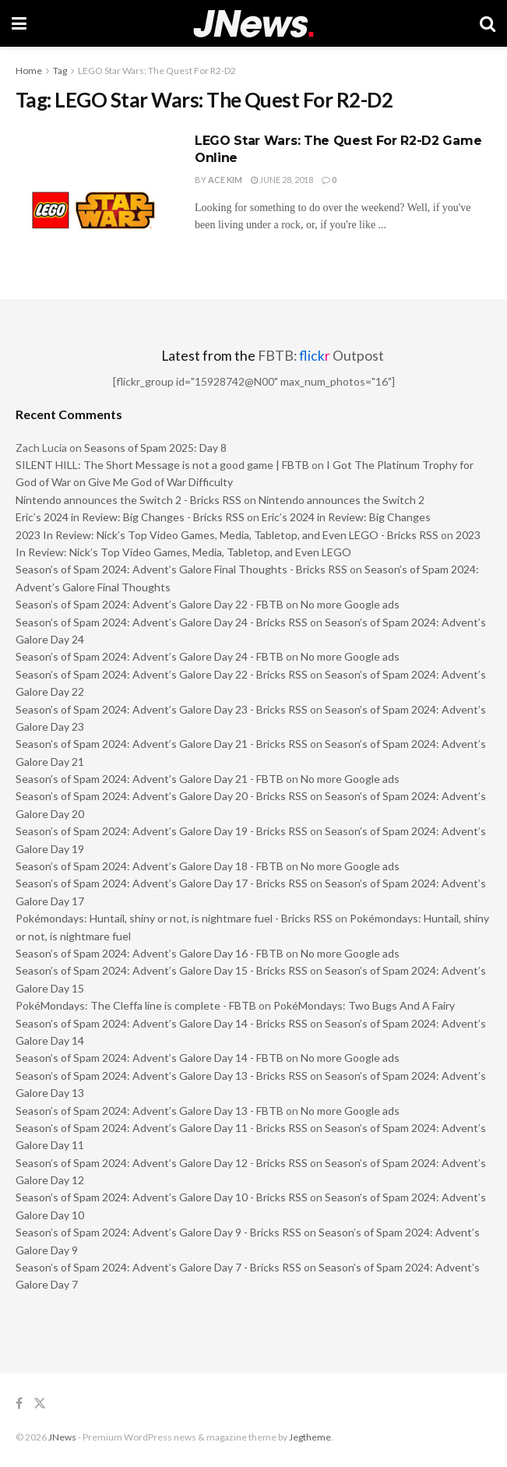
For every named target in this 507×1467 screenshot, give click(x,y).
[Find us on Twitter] (39, 1403)
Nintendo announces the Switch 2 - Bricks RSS (128, 499)
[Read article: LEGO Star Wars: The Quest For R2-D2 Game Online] (93, 188)
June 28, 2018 (282, 180)
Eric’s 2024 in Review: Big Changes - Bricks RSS (130, 517)
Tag (60, 70)
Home (29, 70)
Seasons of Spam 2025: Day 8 (155, 447)
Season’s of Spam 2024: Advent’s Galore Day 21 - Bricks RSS (162, 743)
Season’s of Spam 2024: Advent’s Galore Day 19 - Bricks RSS (162, 831)
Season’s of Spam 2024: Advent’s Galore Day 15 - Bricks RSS (162, 970)
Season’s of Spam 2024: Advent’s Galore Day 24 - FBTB (149, 656)
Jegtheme (310, 1437)
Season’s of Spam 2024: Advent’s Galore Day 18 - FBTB (149, 866)
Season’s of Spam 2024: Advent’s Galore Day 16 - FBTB (149, 953)
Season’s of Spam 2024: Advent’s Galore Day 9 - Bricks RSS (158, 1232)
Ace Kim (225, 180)
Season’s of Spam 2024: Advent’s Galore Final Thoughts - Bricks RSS (181, 569)
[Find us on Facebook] (19, 1403)
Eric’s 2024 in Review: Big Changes (346, 517)
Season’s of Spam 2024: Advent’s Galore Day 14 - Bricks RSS (162, 1023)
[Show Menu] (19, 23)
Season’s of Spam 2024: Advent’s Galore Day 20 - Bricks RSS (162, 795)
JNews (62, 1437)
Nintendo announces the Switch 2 (341, 499)
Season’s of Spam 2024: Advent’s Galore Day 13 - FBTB (149, 1110)
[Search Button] (487, 23)
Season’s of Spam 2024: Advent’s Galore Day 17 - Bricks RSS (162, 883)
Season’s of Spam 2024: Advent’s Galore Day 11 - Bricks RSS (162, 1127)
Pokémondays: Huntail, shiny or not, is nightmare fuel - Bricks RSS (174, 918)
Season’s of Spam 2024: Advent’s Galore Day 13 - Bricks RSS (162, 1075)
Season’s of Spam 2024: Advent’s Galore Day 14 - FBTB (149, 1057)
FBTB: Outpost (321, 355)
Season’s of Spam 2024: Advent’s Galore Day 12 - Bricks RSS (162, 1162)
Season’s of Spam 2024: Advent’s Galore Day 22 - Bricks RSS (162, 674)
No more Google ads (350, 604)
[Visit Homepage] (253, 23)
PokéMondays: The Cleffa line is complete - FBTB (136, 1005)
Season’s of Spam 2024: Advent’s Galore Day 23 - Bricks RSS (162, 709)
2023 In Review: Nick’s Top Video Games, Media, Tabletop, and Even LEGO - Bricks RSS (227, 534)
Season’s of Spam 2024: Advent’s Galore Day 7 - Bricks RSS (158, 1267)
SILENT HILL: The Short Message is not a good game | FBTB (162, 464)
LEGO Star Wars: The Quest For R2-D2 (157, 70)
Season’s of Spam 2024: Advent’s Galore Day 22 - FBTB (149, 604)
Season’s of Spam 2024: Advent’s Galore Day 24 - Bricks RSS (162, 622)
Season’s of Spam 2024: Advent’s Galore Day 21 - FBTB (149, 778)
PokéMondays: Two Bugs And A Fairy (364, 1005)
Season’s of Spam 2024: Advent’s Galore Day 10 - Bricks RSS (162, 1197)
